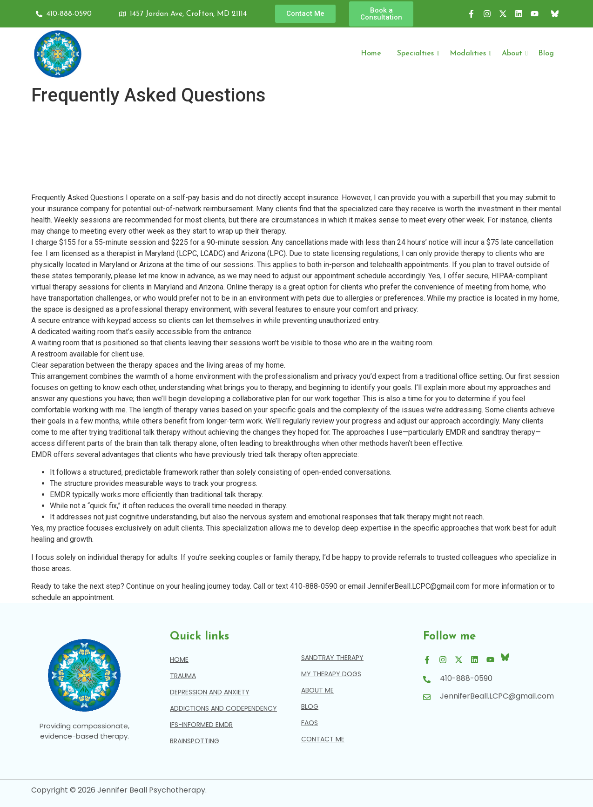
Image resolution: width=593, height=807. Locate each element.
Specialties (417, 53)
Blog (546, 53)
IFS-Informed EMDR (201, 724)
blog (309, 706)
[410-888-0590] (427, 680)
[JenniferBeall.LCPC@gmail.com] (427, 697)
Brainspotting (194, 741)
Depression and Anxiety (209, 692)
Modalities (469, 53)
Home (371, 53)
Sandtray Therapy (332, 657)
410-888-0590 (466, 678)
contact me (322, 739)
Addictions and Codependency (223, 708)
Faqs (309, 722)
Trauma (183, 675)
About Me (317, 690)
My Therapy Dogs (331, 674)
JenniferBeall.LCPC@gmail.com (497, 696)
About (514, 53)
